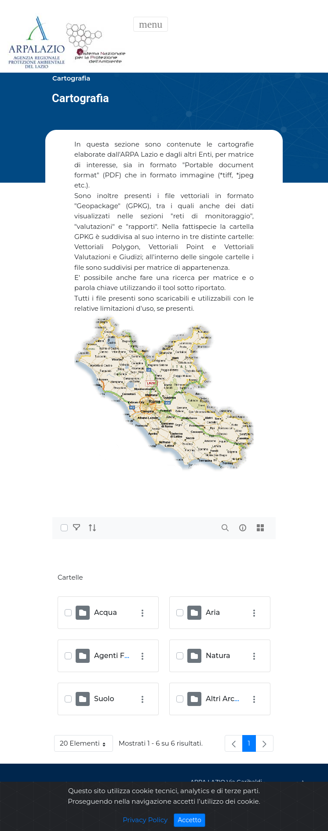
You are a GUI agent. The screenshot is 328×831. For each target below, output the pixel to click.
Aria (213, 612)
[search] (225, 528)
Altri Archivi (226, 699)
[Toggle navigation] (150, 24)
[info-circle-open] (243, 528)
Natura (218, 655)
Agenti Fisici (116, 655)
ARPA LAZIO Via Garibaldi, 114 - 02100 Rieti (226, 787)
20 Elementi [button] (86, 745)
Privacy (76, 787)
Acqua (105, 612)
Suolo (104, 699)
